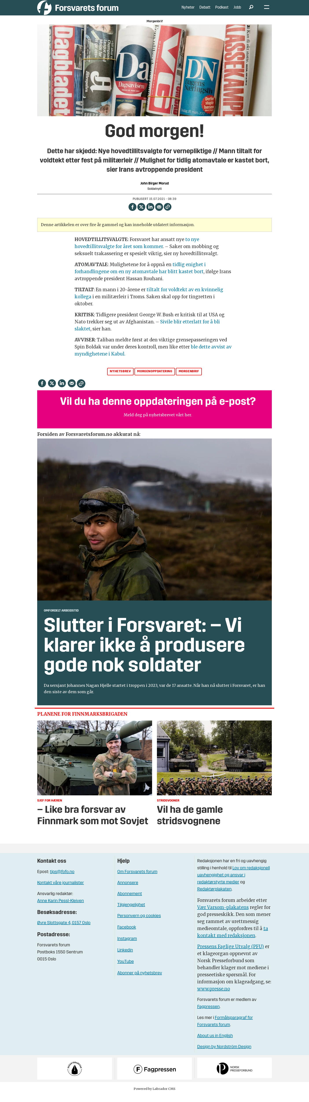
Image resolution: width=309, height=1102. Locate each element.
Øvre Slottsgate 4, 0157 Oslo (63, 929)
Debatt (204, 11)
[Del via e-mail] (159, 213)
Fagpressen (208, 1013)
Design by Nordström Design (224, 1053)
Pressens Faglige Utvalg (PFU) (230, 953)
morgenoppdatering (154, 378)
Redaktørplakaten (214, 896)
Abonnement (129, 900)
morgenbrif (189, 378)
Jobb (237, 11)
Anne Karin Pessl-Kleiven (60, 907)
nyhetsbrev (120, 378)
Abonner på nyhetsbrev (139, 980)
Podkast (221, 11)
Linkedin (125, 957)
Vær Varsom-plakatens (223, 914)
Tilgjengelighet (131, 911)
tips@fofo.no (62, 878)
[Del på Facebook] (132, 213)
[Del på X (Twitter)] (141, 213)
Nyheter (188, 11)
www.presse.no (213, 995)
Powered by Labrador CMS (154, 1095)
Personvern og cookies (139, 922)
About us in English (215, 1042)
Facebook (126, 934)
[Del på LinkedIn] (150, 213)
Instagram (127, 945)
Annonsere (127, 889)
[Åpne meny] (266, 11)
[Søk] (251, 11)
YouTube (125, 968)
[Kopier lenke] (167, 213)
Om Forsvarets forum (137, 878)
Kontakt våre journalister (60, 889)
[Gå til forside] (77, 11)
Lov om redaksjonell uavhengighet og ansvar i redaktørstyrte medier (233, 882)
